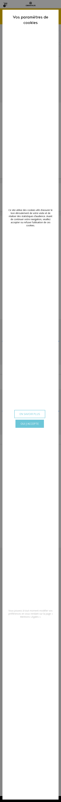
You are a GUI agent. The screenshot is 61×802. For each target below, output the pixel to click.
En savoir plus (30, 414)
